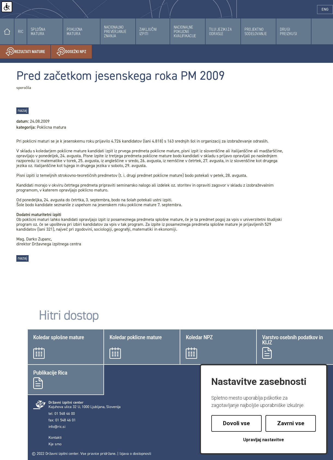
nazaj (22, 110)
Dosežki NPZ (74, 51)
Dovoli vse (236, 423)
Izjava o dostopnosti (135, 453)
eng (327, 9)
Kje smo (55, 444)
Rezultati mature (27, 51)
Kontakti (55, 438)
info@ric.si (56, 427)
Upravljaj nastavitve (263, 439)
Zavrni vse (290, 423)
